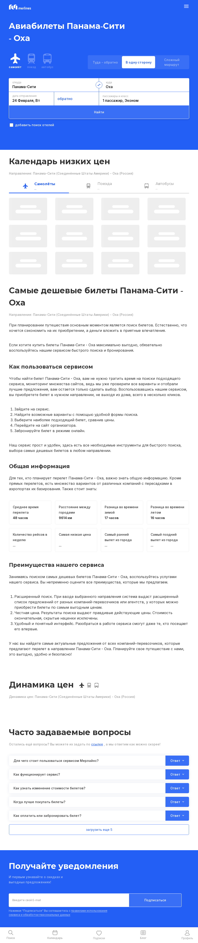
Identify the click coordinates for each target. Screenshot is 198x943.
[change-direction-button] (99, 85)
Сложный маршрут (172, 62)
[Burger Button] (186, 7)
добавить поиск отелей (32, 125)
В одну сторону (139, 62)
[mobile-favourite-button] (99, 935)
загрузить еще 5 (99, 829)
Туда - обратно (105, 62)
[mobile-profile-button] (187, 935)
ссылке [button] (97, 744)
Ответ (177, 761)
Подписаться (155, 900)
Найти (99, 112)
